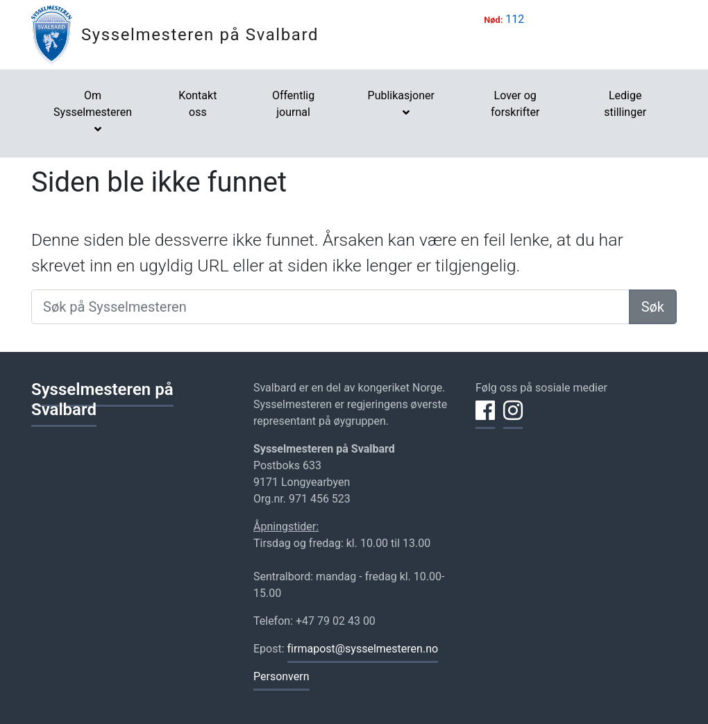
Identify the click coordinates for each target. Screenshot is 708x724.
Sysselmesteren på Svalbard (200, 34)
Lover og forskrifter (515, 104)
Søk (652, 306)
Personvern (281, 676)
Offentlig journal (293, 104)
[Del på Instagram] (513, 418)
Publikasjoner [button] (401, 95)
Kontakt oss (197, 104)
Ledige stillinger (625, 104)
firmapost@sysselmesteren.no (363, 648)
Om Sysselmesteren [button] (92, 104)
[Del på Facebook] (485, 418)
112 (514, 19)
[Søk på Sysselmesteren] (330, 306)
